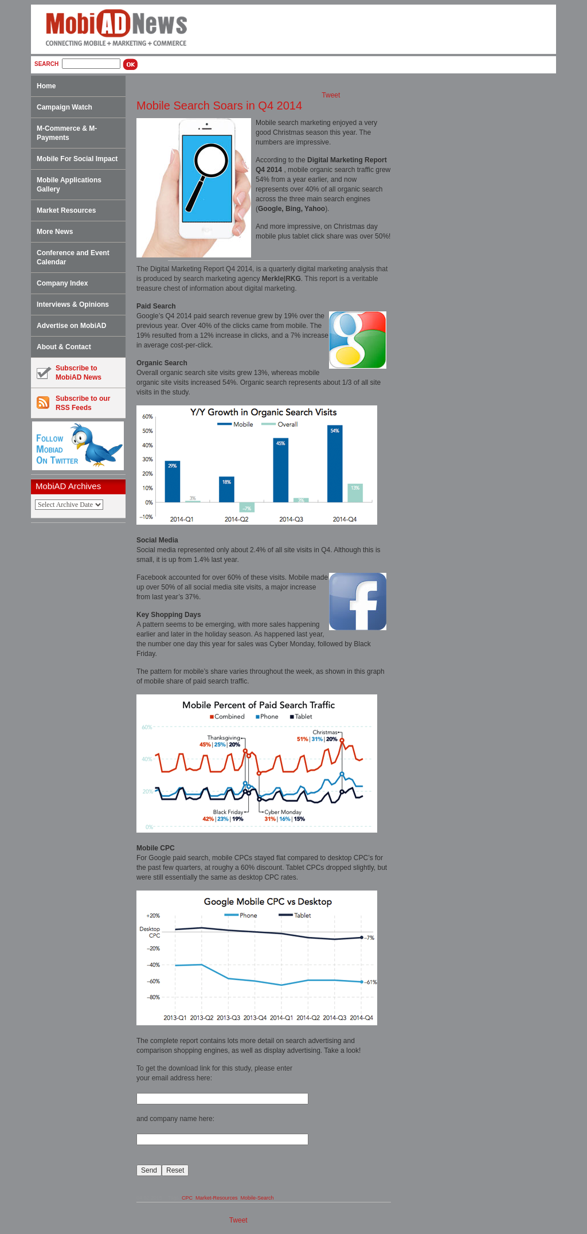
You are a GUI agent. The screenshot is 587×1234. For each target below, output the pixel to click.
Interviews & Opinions (73, 304)
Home (46, 86)
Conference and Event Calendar (73, 257)
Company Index (62, 283)
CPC (187, 1198)
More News (55, 232)
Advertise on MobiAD (71, 326)
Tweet (331, 95)
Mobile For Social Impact (77, 159)
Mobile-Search (256, 1198)
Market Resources (66, 210)
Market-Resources (216, 1198)
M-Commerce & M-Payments (67, 133)
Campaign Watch (64, 107)
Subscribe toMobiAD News (69, 372)
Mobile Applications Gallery (69, 184)
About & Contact (64, 347)
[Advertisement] (82, 706)
